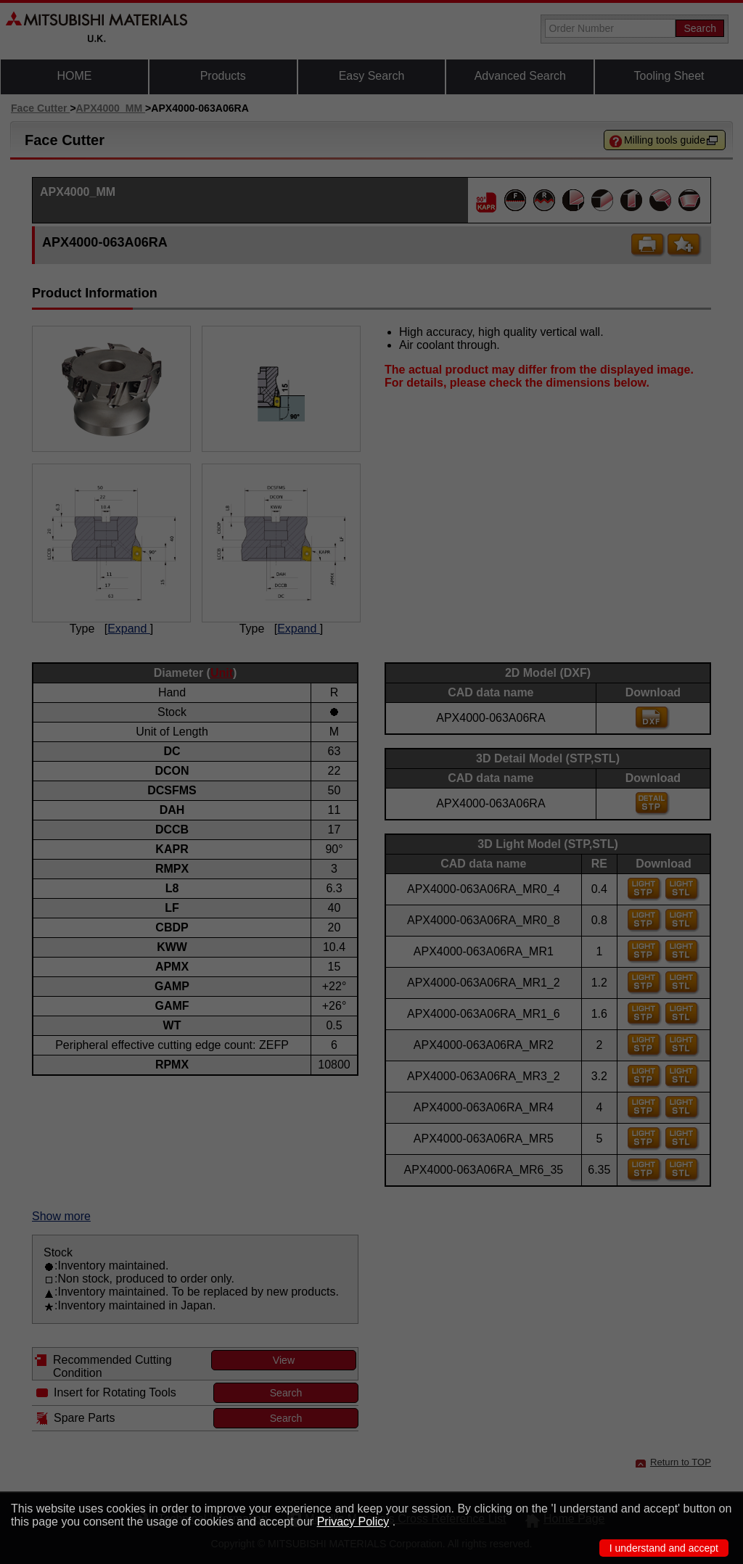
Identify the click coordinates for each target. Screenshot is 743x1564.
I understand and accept (663, 1548)
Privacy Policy (353, 1521)
